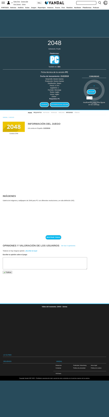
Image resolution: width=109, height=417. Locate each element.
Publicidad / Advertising (79, 365)
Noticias (13, 7)
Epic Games (17, 4)
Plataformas (87, 7)
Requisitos (38, 112)
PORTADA (5, 7)
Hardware (77, 7)
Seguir (91, 92)
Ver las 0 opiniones (68, 246)
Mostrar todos (53, 237)
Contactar (58, 368)
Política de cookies (96, 368)
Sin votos (94, 103)
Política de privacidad (79, 368)
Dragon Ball (24, 1)
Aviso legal (94, 365)
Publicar (7, 272)
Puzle (58, 49)
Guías (27, 7)
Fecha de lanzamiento (49, 76)
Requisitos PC (54, 99)
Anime (24, 4)
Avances (50, 7)
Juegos (33, 7)
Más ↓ (39, 3)
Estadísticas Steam (59, 104)
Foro (63, 7)
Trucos (57, 7)
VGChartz (58, 373)
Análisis (21, 7)
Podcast (96, 7)
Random (70, 7)
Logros (44, 104)
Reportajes (42, 7)
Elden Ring (17, 1)
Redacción (59, 365)
